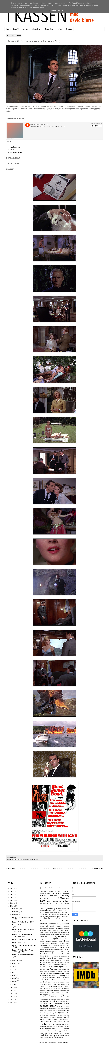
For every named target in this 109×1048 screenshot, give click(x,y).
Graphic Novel (57, 941)
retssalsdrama (44, 999)
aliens (67, 904)
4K (60, 901)
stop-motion (52, 1017)
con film (61, 916)
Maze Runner (44, 971)
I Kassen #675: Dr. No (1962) (21, 942)
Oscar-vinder (65, 988)
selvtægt (60, 1006)
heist (51, 945)
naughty (42, 977)
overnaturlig (51, 990)
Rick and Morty (52, 999)
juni (13, 969)
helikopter (56, 945)
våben (60, 1033)
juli (13, 966)
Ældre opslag (98, 868)
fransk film (44, 937)
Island (58, 951)
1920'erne (57, 891)
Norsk (67, 978)
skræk (46, 1010)
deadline (56, 919)
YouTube (45, 1037)
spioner (61, 1013)
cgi (68, 914)
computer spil (54, 917)
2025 (12, 891)
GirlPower (66, 939)
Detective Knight (64, 919)
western (51, 1035)
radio (67, 995)
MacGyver (66, 967)
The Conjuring (58, 1021)
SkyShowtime (51, 1010)
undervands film (45, 1031)
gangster (55, 939)
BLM (59, 912)
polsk (62, 992)
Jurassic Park (64, 958)
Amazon (53, 906)
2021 (12, 903)
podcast (47, 992)
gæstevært (54, 943)
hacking (62, 943)
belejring (47, 912)
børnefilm (63, 914)
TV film (66, 1026)
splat (67, 1013)
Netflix (58, 978)
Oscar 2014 (47, 984)
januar (14, 984)
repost (58, 997)
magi (55, 969)
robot (45, 1001)
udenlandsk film (59, 1028)
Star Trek (63, 1015)
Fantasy (49, 930)
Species (55, 1013)
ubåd (53, 1029)
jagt (50, 954)
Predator (57, 995)
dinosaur (49, 921)
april (13, 975)
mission (42, 973)
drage (60, 923)
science (66, 1003)
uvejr (51, 1031)
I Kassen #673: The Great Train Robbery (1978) (22, 951)
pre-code (52, 995)
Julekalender (52, 958)
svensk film (43, 1019)
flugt (65, 932)
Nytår (41, 980)
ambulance (60, 906)
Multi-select (45, 888)
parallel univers (59, 990)
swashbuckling (56, 1019)
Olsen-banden (61, 980)
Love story (50, 967)
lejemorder (57, 965)
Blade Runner (53, 912)
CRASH (66, 917)
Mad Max (42, 969)
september (15, 960)
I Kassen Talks (48, 29)
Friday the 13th (58, 937)
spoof (47, 1015)
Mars (59, 969)
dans (41, 919)
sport (51, 1015)
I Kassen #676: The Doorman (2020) (23, 939)
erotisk (55, 928)
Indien (54, 949)
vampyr (59, 1031)
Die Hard (43, 921)
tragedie (49, 1026)
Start (54, 868)
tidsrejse (51, 1024)
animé (67, 906)
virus (45, 1033)
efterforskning (50, 926)
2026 (12, 888)
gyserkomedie (44, 943)
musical (67, 973)
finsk (62, 932)
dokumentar (44, 924)
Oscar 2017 (65, 984)
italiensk (63, 951)
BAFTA (64, 908)
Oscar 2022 (48, 988)
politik (57, 992)
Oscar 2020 (60, 986)
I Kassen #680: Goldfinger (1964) (22, 922)
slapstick (58, 1010)
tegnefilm (46, 1021)
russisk (63, 1001)
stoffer (46, 1017)
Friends (67, 936)
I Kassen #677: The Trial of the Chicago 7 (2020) (21, 935)
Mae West (49, 969)
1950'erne (50, 893)
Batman (42, 912)
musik (42, 976)
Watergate (66, 1033)
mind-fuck (66, 971)
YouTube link (15, 147)
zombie (51, 1037)
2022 (12, 900)
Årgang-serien (58, 1037)
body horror (65, 912)
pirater (41, 992)
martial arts (65, 969)
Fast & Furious (64, 930)
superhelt (66, 1017)
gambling (48, 939)
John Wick (65, 954)
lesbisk (63, 965)
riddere (58, 999)
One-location (47, 982)
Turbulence (59, 1026)
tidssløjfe (58, 1024)
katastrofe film (45, 960)
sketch (64, 1008)
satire (50, 1003)
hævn (56, 947)
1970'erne (65, 893)
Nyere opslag (10, 868)
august (14, 963)
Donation (69, 29)
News (62, 978)
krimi (44, 965)
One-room (55, 982)
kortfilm (67, 962)
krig (41, 965)
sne (67, 1010)
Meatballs (52, 971)
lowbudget (58, 967)
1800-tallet (50, 891)
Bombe (42, 914)
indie (50, 949)
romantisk (51, 1001)
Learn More (51, 11)
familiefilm (43, 930)
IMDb (12, 150)
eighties (59, 926)
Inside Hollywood (61, 949)
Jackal (46, 954)
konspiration (52, 962)
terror (51, 1021)
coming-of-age (45, 917)
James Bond (29, 859)
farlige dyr (55, 930)
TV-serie (43, 1029)
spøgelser (56, 1015)
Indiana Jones (44, 949)
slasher (63, 1010)
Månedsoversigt (58, 976)
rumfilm (58, 1001)
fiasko (42, 932)
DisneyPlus (65, 921)
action (22, 859)
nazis (46, 978)
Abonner (25, 29)
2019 (12, 988)
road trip (63, 999)
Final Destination (55, 932)
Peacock (66, 990)
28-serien (55, 901)
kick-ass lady (55, 960)
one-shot (62, 982)
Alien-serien (59, 904)
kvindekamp (50, 964)
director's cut (57, 921)
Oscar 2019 (52, 986)
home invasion (50, 947)
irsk (55, 951)
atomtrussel (57, 908)
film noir (47, 932)
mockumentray (50, 973)
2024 (12, 894)
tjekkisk (64, 1024)
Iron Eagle (50, 952)
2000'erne (44, 898)
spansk (49, 1013)
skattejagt (59, 1008)
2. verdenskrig (64, 896)
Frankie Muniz (65, 934)
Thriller (35, 859)
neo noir (52, 978)
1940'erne (43, 893)
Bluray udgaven (16, 152)
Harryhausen (44, 945)
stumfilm (59, 1017)
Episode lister (36, 29)
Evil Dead (66, 928)
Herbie (62, 945)
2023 (12, 897)
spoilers (42, 1015)
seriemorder (44, 1008)
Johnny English (44, 956)
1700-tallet (43, 891)
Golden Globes (45, 941)
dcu (52, 919)
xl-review (61, 1035)
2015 (12, 1000)
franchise (57, 934)
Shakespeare (52, 1008)
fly (68, 932)
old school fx (52, 980)
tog (68, 1024)
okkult (46, 980)
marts (14, 978)
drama (65, 923)
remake (53, 997)
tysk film (48, 1029)
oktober (14, 914)
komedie (43, 962)
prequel (63, 995)
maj (13, 972)
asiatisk (50, 908)
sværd (49, 1019)
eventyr (60, 928)
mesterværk (59, 971)
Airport (52, 904)
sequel (66, 1006)
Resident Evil (65, 997)
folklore (42, 934)
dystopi (42, 926)
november (15, 912)
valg (55, 1031)
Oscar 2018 (43, 986)
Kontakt (59, 29)
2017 (12, 994)
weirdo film (44, 1035)
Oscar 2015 (56, 984)
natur (67, 975)
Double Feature (53, 924)
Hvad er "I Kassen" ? (12, 29)
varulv (63, 1031)
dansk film (46, 919)
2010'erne (63, 898)
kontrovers (60, 962)
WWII (56, 1035)
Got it (60, 11)
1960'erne (17, 859)
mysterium (48, 976)
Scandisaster (58, 1003)
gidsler (60, 939)
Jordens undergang (56, 956)
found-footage (48, 934)
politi (52, 992)
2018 (12, 991)
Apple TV (43, 908)
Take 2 (63, 1019)
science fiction (48, 1006)
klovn (67, 960)
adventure (44, 904)
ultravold (66, 1029)
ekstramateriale (44, 928)
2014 (12, 1002)
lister (44, 967)
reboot (48, 997)
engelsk (51, 928)
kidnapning (62, 960)
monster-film (59, 973)
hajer (67, 943)
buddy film (55, 914)
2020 (12, 906)
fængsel (42, 939)
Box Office (48, 914)
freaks (50, 936)
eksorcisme (66, 926)
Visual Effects (53, 1033)
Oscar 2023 (57, 988)
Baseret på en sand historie (57, 910)
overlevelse (43, 990)
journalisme (65, 956)
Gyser (66, 941)
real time (43, 997)
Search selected (56, 888)
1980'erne (44, 896)
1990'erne (53, 896)
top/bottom (43, 1026)
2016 (12, 997)
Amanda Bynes (44, 906)
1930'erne (65, 891)
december (15, 908)
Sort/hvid (42, 1013)
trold (54, 1026)
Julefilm (42, 958)
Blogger (66, 1042)
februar (14, 981)
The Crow (66, 1021)
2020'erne (45, 901)
